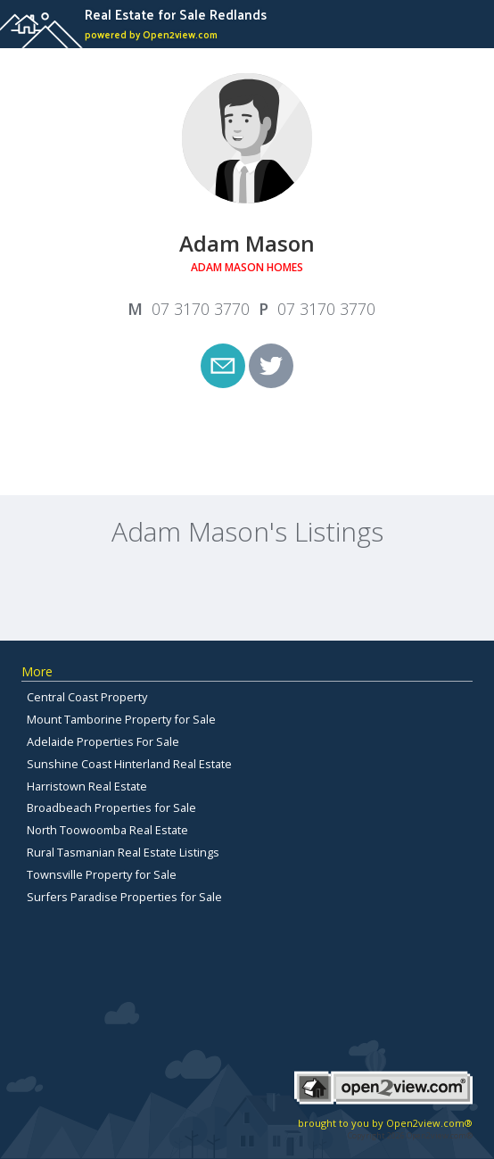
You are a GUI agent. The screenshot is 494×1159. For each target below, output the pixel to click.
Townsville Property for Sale (102, 874)
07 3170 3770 (201, 308)
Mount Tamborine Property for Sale (121, 719)
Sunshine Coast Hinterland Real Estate (129, 764)
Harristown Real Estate (87, 786)
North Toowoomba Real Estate (107, 830)
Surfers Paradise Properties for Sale (124, 897)
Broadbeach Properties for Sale (111, 807)
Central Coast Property (87, 697)
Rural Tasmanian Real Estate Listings (123, 852)
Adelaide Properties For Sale (103, 741)
